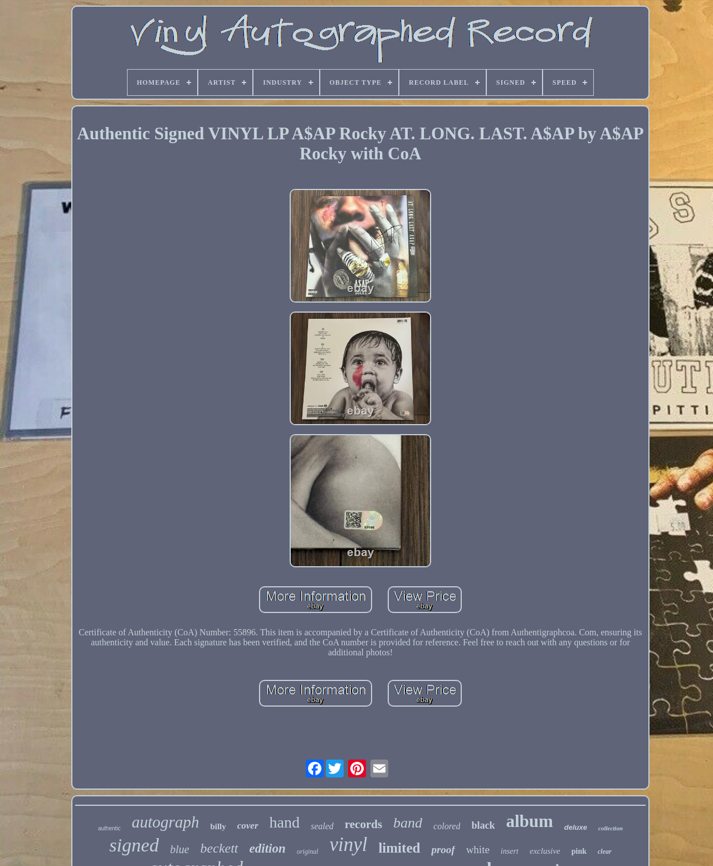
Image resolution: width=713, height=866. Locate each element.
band (407, 823)
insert (510, 851)
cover (247, 825)
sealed (322, 826)
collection (610, 828)
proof (443, 849)
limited (399, 847)
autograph (165, 822)
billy (218, 826)
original (308, 851)
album (529, 821)
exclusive (545, 850)
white (478, 849)
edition (268, 848)
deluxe (575, 827)
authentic (109, 828)
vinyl (348, 844)
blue (179, 849)
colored (446, 826)
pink (579, 851)
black (483, 825)
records (363, 824)
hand (285, 822)
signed (134, 845)
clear (605, 851)
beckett (219, 848)
